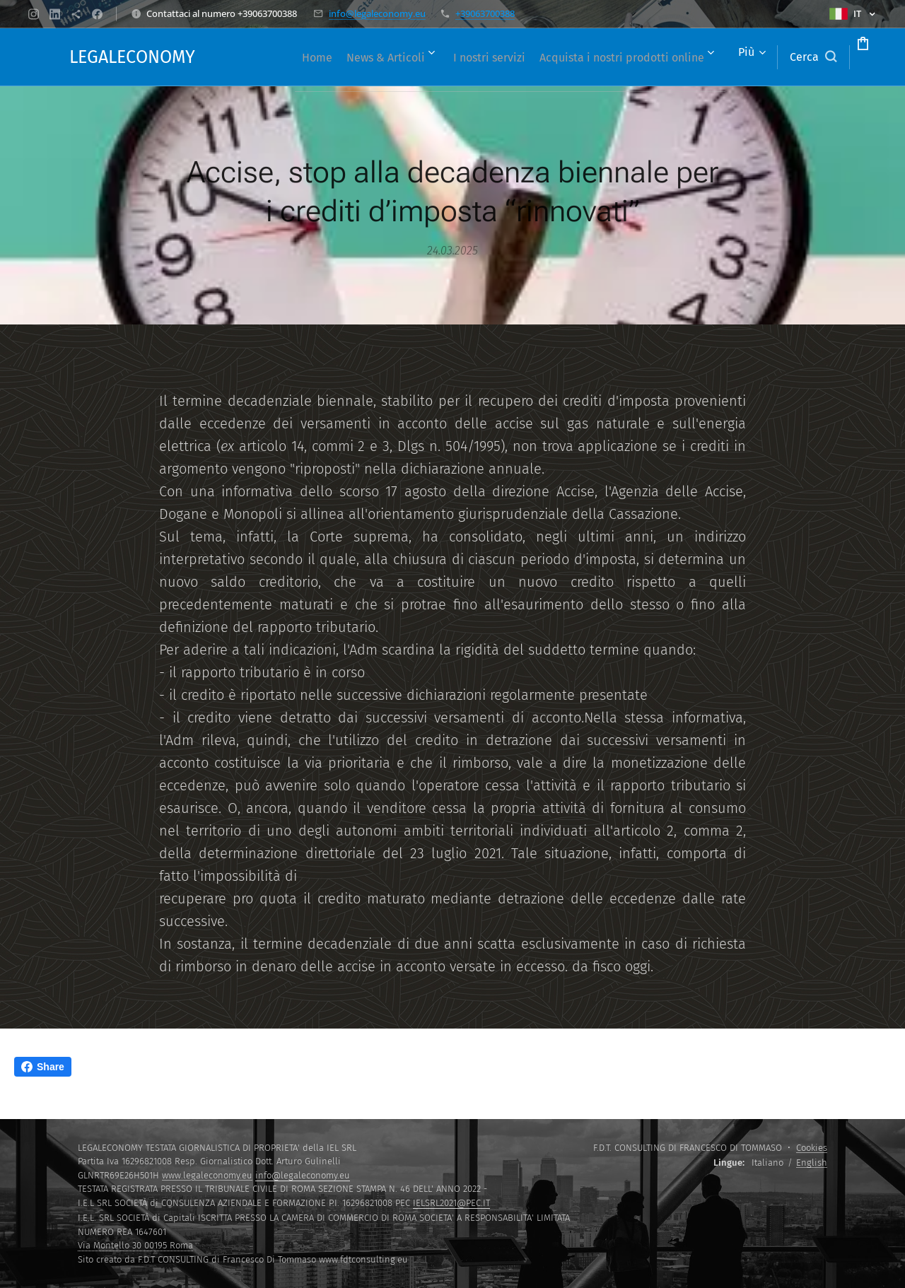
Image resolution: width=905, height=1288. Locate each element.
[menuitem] (432, 57)
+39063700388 (485, 13)
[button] (759, 57)
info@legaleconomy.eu (377, 13)
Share (42, 1066)
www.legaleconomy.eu (207, 1175)
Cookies (811, 1147)
